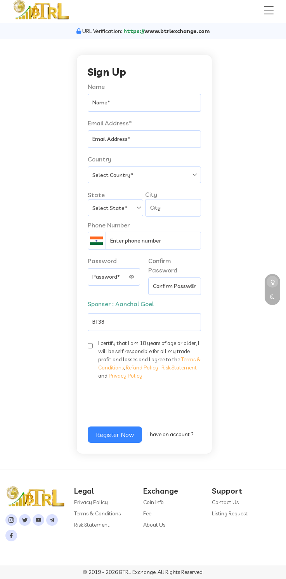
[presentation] (147, 406)
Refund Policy (142, 367)
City (151, 194)
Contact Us (225, 502)
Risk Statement (179, 367)
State (96, 195)
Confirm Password (162, 265)
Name (96, 86)
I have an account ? (170, 434)
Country (99, 159)
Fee (147, 513)
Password (102, 261)
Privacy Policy (125, 375)
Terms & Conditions (97, 513)
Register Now (115, 435)
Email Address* (110, 123)
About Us (154, 524)
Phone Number (109, 225)
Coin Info (153, 502)
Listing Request (230, 513)
